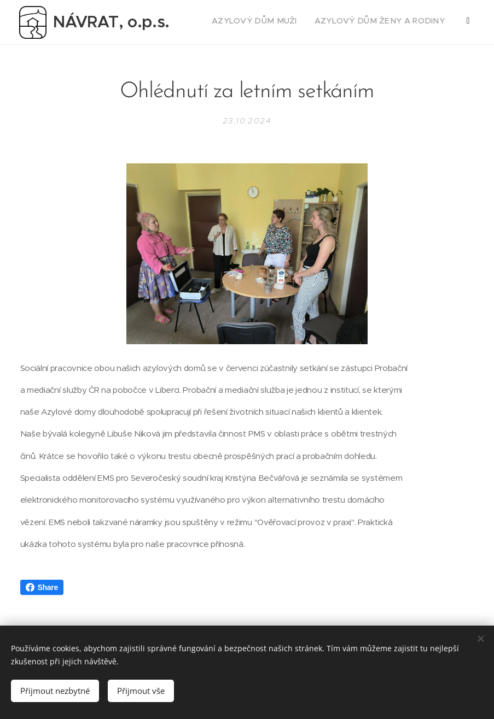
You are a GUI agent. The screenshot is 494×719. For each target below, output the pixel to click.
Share (42, 587)
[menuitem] (355, 22)
